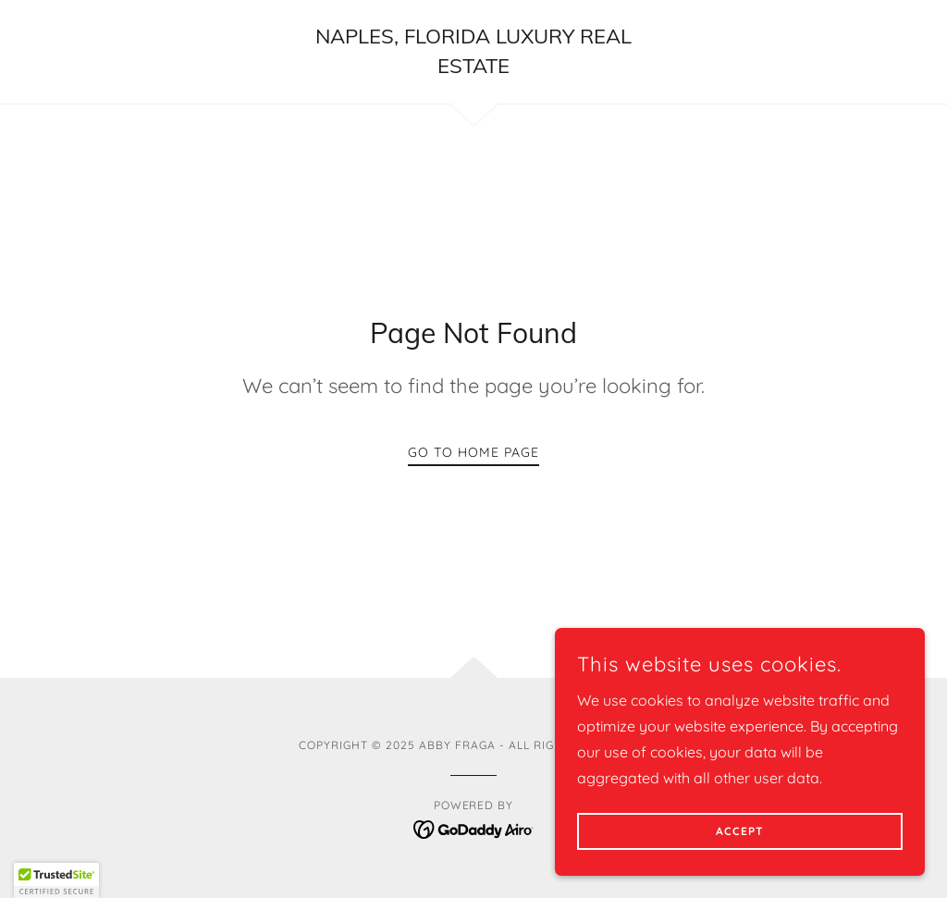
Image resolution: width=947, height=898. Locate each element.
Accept (740, 832)
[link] (473, 67)
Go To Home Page (473, 452)
